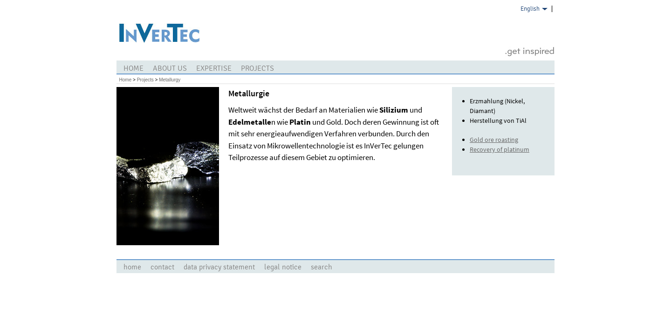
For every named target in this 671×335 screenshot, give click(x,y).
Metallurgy (169, 79)
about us (170, 68)
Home (133, 68)
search (321, 266)
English (530, 8)
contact (162, 266)
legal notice (282, 266)
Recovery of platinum (499, 149)
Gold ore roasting (494, 139)
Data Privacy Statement (219, 266)
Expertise (214, 68)
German (530, 18)
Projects (257, 68)
